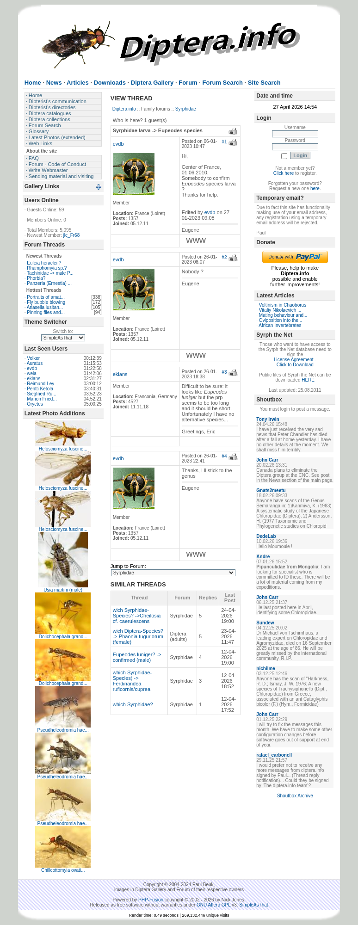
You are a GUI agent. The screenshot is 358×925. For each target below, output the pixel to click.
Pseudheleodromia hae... (63, 730)
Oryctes (35, 404)
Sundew (265, 622)
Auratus (35, 363)
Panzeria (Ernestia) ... (49, 283)
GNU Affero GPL (213, 904)
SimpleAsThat (253, 904)
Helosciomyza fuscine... (63, 448)
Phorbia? (36, 278)
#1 (224, 141)
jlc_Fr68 (71, 235)
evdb (32, 368)
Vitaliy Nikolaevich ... (280, 310)
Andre (263, 556)
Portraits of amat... (46, 297)
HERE (308, 379)
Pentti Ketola (40, 388)
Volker (33, 358)
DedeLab (266, 536)
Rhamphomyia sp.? (47, 268)
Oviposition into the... (280, 320)
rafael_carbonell (274, 755)
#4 (224, 456)
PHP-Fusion (150, 899)
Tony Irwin (267, 419)
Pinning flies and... (46, 312)
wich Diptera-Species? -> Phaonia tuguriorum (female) (138, 636)
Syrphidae (185, 108)
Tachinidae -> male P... (50, 273)
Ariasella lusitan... (45, 307)
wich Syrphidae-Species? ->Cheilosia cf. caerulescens (137, 615)
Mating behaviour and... (283, 315)
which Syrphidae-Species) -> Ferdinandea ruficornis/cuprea (132, 681)
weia (32, 373)
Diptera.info (124, 108)
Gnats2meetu (270, 490)
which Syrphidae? (133, 704)
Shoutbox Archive (295, 795)
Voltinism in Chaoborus (282, 305)
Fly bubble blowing (46, 302)
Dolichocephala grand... (63, 636)
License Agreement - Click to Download (295, 362)
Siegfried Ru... (41, 393)
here (315, 188)
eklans (33, 378)
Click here (283, 173)
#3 (224, 372)
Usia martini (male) (62, 589)
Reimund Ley (40, 383)
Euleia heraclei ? (44, 262)
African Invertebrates (280, 325)
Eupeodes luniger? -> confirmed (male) (137, 657)
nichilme (265, 668)
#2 (224, 257)
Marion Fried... (41, 398)
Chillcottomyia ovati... (63, 870)
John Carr (267, 459)
